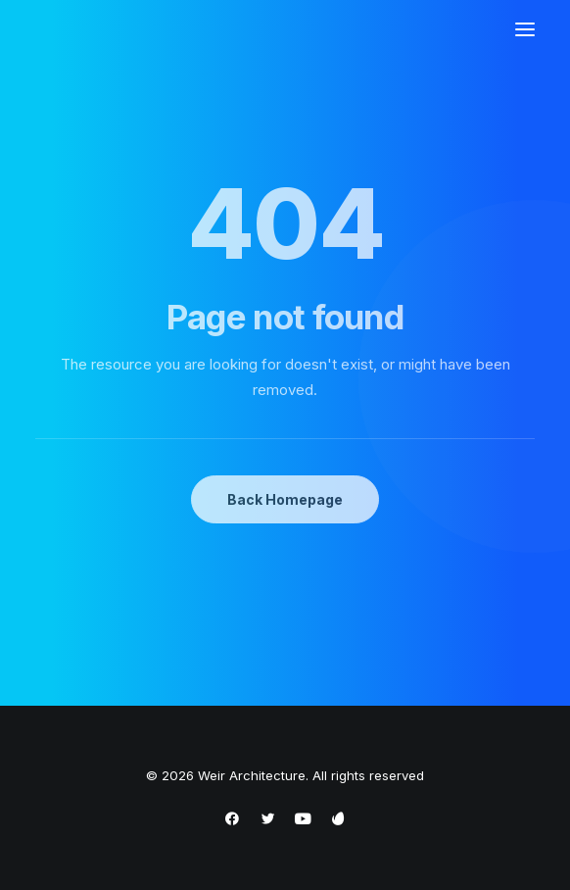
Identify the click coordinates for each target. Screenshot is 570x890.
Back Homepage (285, 499)
